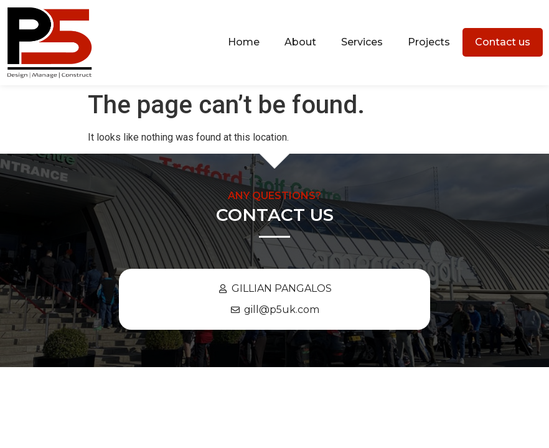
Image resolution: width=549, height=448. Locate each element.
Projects (429, 42)
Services (362, 42)
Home (244, 42)
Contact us (502, 42)
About (300, 42)
